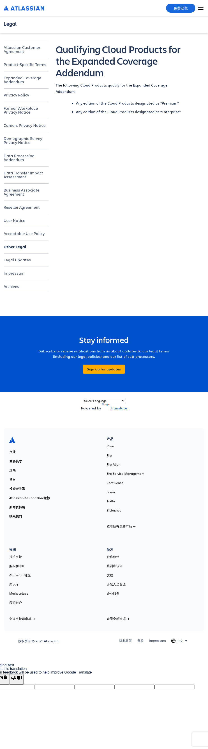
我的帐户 (15, 603)
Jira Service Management (126, 473)
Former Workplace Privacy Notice (21, 110)
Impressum (14, 273)
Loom (111, 492)
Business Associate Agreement (21, 192)
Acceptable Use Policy (24, 233)
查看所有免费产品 (121, 526)
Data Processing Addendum (19, 157)
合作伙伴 (113, 557)
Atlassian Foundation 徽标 (29, 498)
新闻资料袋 (17, 507)
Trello (111, 501)
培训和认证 (114, 566)
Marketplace (18, 593)
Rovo (110, 446)
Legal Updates (17, 260)
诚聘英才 (15, 461)
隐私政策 (125, 640)
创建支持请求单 (22, 619)
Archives (11, 286)
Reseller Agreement (22, 207)
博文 (12, 480)
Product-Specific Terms (25, 64)
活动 (12, 470)
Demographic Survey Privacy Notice (23, 140)
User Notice (14, 220)
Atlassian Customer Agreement (22, 49)
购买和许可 (17, 566)
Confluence (115, 483)
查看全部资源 (118, 619)
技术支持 (15, 557)
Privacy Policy (16, 95)
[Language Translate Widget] (104, 401)
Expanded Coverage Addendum (22, 79)
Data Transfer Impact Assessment (23, 175)
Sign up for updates (104, 369)
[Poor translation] (16, 679)
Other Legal (15, 246)
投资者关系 (17, 489)
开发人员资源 (116, 584)
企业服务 (113, 593)
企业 (12, 452)
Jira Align (113, 464)
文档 (110, 575)
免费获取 (180, 8)
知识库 (14, 584)
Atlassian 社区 (20, 575)
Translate (114, 408)
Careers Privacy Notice (25, 125)
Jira (109, 455)
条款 (140, 640)
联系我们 (15, 516)
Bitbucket (114, 510)
